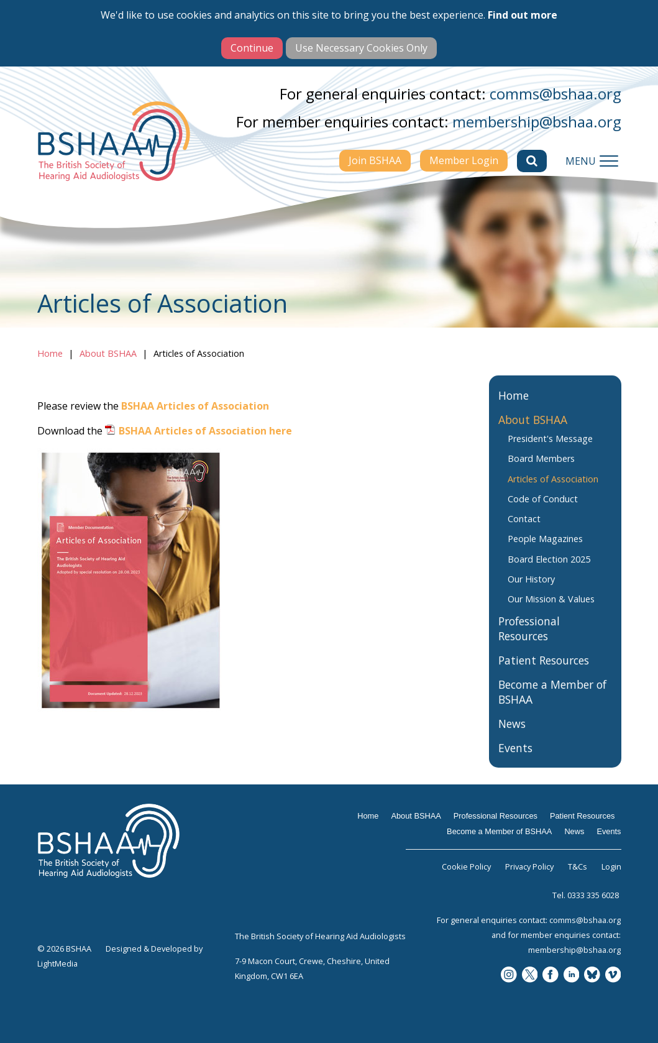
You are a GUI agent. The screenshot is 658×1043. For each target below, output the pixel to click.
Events (515, 760)
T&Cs (577, 866)
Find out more (522, 15)
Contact (524, 531)
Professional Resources (529, 641)
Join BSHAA (375, 160)
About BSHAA (108, 353)
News (512, 735)
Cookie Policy (466, 866)
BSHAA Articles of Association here (205, 431)
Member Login (463, 160)
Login (611, 866)
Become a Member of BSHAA (552, 704)
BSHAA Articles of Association (195, 406)
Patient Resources (543, 672)
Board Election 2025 (549, 571)
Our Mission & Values (551, 611)
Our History (531, 591)
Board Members (541, 471)
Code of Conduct (543, 511)
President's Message (550, 451)
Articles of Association (553, 491)
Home (50, 353)
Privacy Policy (529, 866)
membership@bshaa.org (536, 121)
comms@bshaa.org (555, 93)
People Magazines (545, 551)
